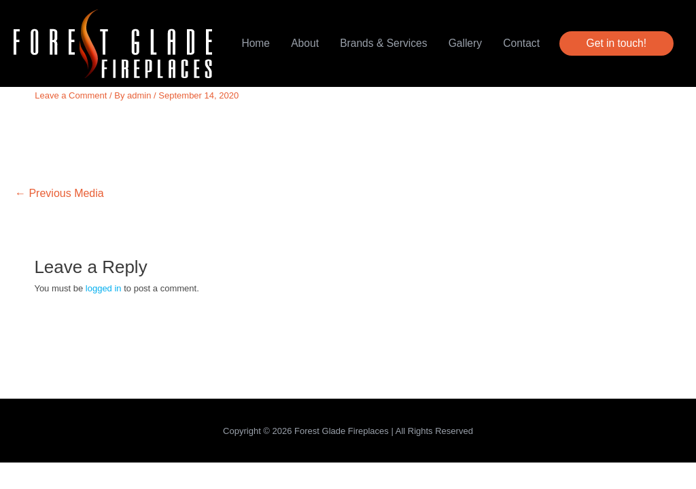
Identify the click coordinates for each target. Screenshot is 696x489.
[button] (616, 43)
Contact (521, 43)
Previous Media (59, 193)
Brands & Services (383, 43)
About (305, 43)
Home (255, 43)
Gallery (465, 43)
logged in (104, 288)
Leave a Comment (71, 95)
